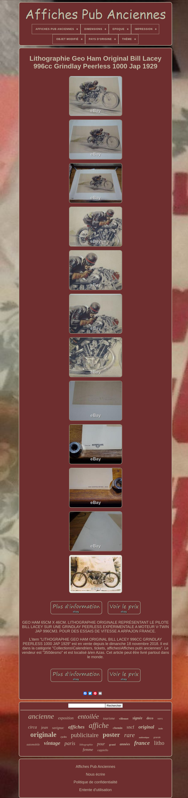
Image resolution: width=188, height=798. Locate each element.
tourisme (109, 718)
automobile (33, 744)
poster (111, 734)
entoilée (88, 716)
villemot (123, 718)
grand (112, 744)
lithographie (86, 744)
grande (157, 737)
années (125, 744)
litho (159, 743)
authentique (144, 737)
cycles (64, 736)
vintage (52, 743)
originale (43, 734)
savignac (58, 728)
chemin (118, 728)
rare (129, 734)
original (146, 727)
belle (160, 728)
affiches (76, 727)
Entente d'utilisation (95, 790)
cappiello (102, 750)
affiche (99, 725)
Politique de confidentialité (95, 782)
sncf (130, 727)
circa (32, 727)
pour (101, 743)
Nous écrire (95, 774)
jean (44, 727)
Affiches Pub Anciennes (95, 767)
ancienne (41, 716)
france (142, 743)
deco (150, 718)
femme (88, 749)
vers (160, 718)
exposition (66, 718)
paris (69, 743)
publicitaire (84, 735)
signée (137, 718)
